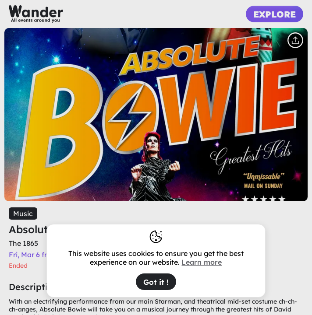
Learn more (201, 262)
